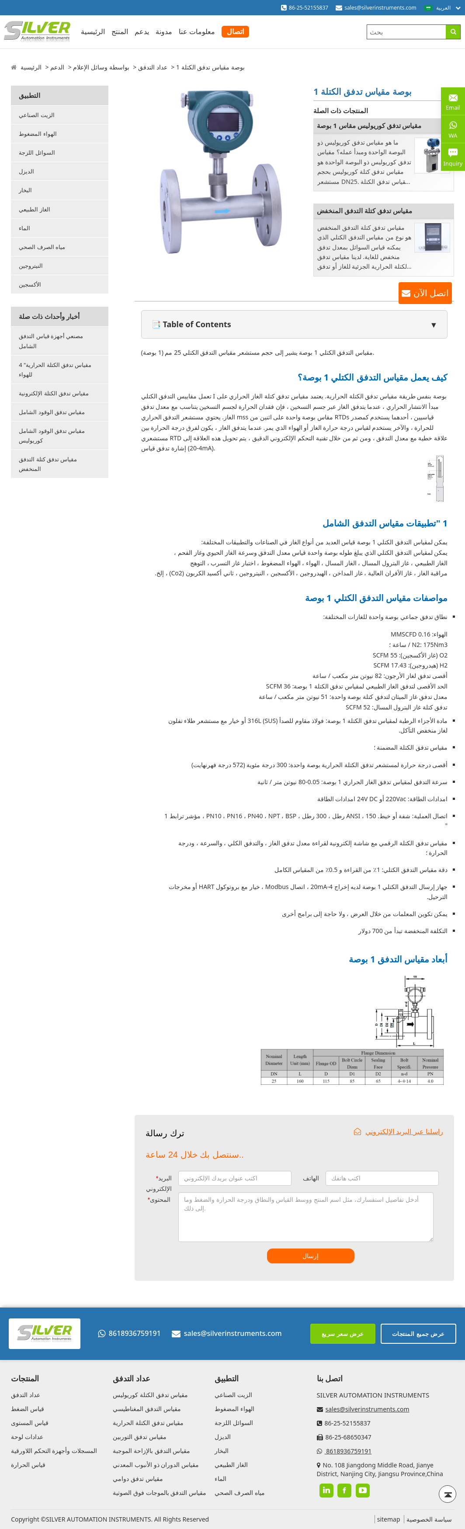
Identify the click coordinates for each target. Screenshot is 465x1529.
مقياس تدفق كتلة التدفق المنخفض (48, 464)
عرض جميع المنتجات (418, 1334)
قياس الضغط (27, 1408)
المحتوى (159, 1199)
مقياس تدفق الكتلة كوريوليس (150, 1395)
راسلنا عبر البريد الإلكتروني (398, 1131)
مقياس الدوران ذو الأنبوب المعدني (156, 1464)
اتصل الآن (431, 293)
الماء (24, 228)
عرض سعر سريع (343, 1334)
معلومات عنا (197, 31)
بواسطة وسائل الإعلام (101, 67)
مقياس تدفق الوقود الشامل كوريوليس (52, 435)
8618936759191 (129, 1333)
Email (453, 100)
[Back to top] (447, 1494)
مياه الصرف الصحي (42, 247)
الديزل (26, 171)
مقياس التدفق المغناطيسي (146, 1408)
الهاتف (311, 1178)
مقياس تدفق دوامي (138, 1478)
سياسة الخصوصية (429, 1519)
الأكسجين (30, 284)
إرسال (310, 1255)
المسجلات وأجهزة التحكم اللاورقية (54, 1450)
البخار (25, 190)
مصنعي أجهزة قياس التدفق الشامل (51, 340)
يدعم (142, 31)
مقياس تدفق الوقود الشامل (52, 412)
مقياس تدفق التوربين (139, 1436)
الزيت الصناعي (36, 115)
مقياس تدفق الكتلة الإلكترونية (54, 393)
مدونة (164, 31)
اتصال (235, 31)
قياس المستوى (30, 1422)
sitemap (388, 1519)
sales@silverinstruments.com (380, 7)
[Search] (453, 32)
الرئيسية (93, 31)
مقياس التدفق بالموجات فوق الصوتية (159, 1492)
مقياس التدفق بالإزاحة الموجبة (151, 1450)
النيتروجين (31, 266)
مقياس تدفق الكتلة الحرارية (148, 1422)
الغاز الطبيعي (34, 209)
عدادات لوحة (27, 1436)
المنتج (119, 31)
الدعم (57, 67)
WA (453, 129)
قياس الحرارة (28, 1464)
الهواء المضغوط (37, 134)
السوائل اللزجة (37, 152)
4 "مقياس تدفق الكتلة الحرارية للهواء (55, 369)
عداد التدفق (152, 67)
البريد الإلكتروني (159, 1183)
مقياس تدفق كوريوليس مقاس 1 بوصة (369, 125)
